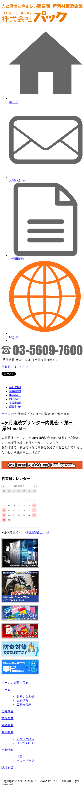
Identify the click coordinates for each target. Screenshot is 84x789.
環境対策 (15, 406)
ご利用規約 (23, 704)
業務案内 (15, 391)
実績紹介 (15, 395)
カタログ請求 (25, 739)
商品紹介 (15, 399)
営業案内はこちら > (14, 366)
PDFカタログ (25, 743)
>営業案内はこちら (37, 532)
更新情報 (22, 700)
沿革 (19, 756)
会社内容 (15, 387)
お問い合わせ (25, 696)
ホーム (5, 413)
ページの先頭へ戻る (14, 682)
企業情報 (15, 403)
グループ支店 (25, 760)
